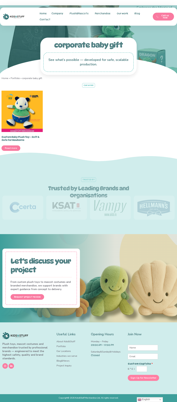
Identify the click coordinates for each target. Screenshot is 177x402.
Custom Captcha (140, 363)
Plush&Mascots (80, 13)
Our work (123, 13)
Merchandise (103, 13)
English (144, 399)
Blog (137, 13)
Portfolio (15, 78)
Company (58, 13)
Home (43, 13)
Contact (46, 19)
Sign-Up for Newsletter (143, 378)
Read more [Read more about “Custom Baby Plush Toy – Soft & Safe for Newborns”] (11, 148)
